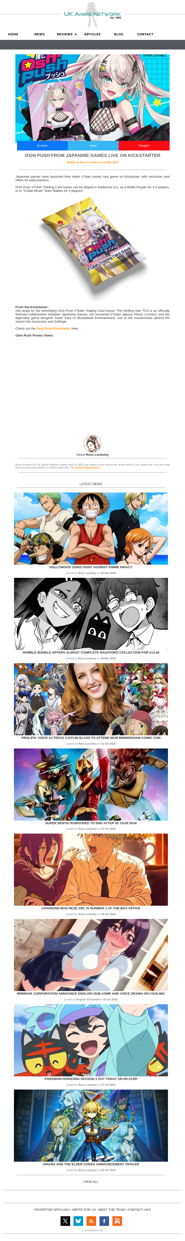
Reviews (65, 34)
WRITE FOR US (84, 1209)
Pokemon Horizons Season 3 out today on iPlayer (91, 1079)
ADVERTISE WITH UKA (51, 1209)
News (39, 34)
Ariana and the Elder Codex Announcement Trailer (91, 1164)
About (92, 454)
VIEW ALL (91, 1182)
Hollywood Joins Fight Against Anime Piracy (90, 567)
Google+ (144, 145)
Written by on (92, 162)
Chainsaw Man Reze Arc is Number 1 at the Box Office (91, 908)
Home (13, 34)
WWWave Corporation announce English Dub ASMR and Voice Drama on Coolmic (91, 993)
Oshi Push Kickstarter (54, 328)
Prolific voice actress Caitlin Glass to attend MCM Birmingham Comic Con (90, 738)
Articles (92, 34)
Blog (119, 34)
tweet (93, 145)
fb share (42, 145)
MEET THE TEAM (112, 1209)
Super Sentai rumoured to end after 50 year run (90, 823)
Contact (145, 34)
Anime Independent (87, 467)
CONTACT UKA (139, 1209)
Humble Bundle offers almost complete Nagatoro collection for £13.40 (91, 652)
